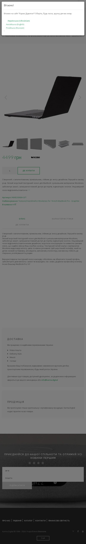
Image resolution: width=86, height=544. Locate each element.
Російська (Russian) (15, 28)
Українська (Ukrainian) (19, 20)
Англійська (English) (15, 24)
